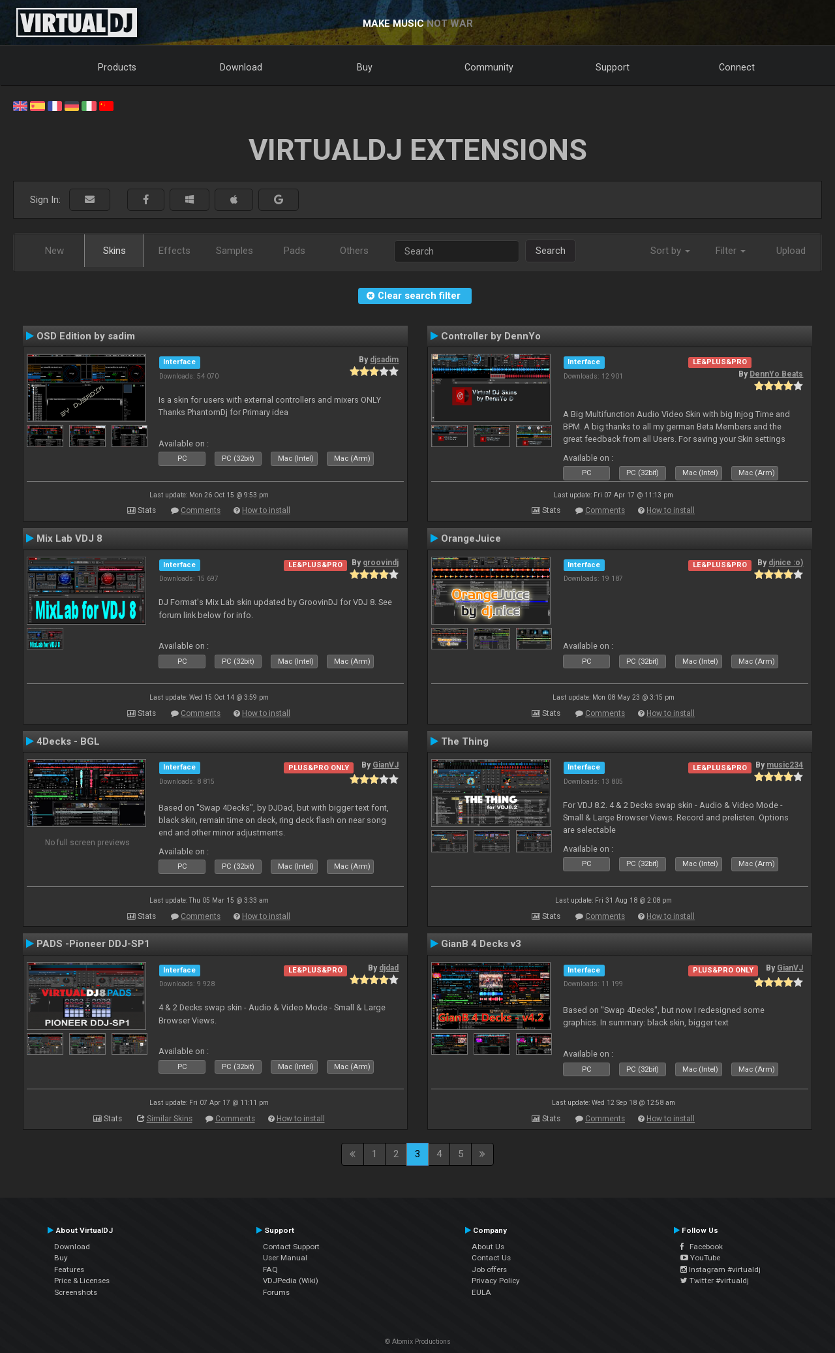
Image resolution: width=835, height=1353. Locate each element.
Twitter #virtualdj (714, 1280)
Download (241, 67)
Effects (174, 251)
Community (488, 67)
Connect (737, 67)
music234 (785, 765)
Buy (364, 67)
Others (354, 251)
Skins (114, 251)
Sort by (670, 251)
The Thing (465, 741)
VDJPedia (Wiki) (290, 1280)
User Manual (285, 1257)
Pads (294, 251)
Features (69, 1269)
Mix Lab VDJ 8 (69, 538)
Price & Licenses (82, 1280)
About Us (488, 1246)
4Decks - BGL (68, 741)
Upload (791, 251)
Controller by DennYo (491, 336)
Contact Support (291, 1246)
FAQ (270, 1269)
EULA (481, 1292)
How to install (266, 510)
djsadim (384, 359)
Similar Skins (169, 1118)
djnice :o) (785, 562)
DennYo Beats (776, 374)
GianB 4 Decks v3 (481, 944)
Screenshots (75, 1292)
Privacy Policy (496, 1280)
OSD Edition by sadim (86, 336)
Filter (731, 251)
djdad (389, 967)
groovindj (381, 562)
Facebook (701, 1246)
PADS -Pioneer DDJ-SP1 (93, 944)
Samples (234, 251)
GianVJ (385, 765)
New (54, 251)
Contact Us (491, 1257)
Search (551, 251)
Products (117, 67)
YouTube (700, 1257)
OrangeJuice (471, 538)
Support (613, 67)
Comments (200, 510)
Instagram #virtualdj (720, 1269)
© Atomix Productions (418, 1341)
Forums (276, 1292)
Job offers (489, 1269)
